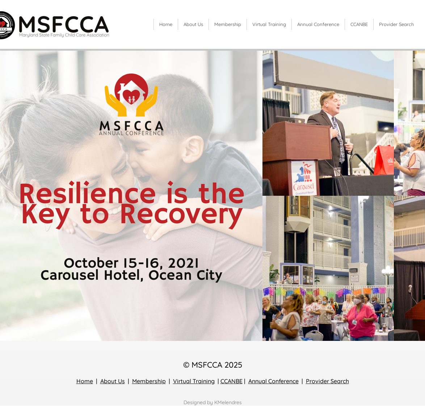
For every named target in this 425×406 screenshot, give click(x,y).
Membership (149, 381)
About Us (112, 381)
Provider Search (327, 381)
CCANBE (231, 381)
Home (84, 381)
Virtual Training (194, 381)
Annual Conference (273, 381)
